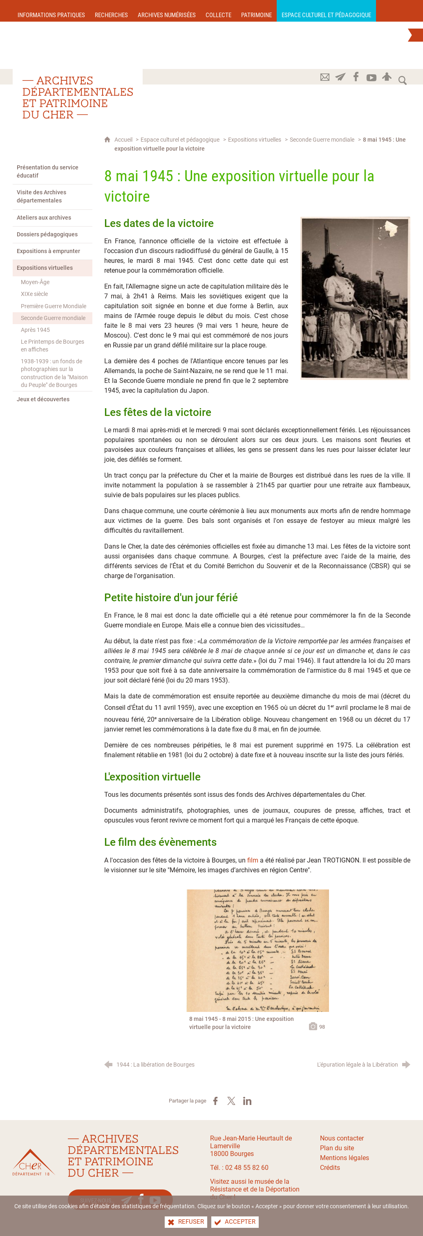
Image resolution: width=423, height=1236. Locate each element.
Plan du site (337, 1148)
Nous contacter (342, 1138)
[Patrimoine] (256, 11)
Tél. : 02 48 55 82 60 (239, 1168)
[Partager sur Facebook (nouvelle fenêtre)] (215, 1101)
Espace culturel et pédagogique (180, 139)
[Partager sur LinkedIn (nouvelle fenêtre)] (247, 1101)
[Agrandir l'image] (355, 298)
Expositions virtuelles (254, 139)
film (252, 860)
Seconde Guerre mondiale (322, 139)
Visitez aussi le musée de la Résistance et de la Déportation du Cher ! (255, 1189)
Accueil (124, 139)
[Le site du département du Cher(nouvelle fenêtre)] (34, 1162)
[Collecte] (218, 11)
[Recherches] (111, 11)
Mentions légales (344, 1158)
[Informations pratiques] (51, 11)
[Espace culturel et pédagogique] (326, 11)
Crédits (330, 1168)
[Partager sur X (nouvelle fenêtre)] (231, 1101)
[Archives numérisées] (167, 11)
